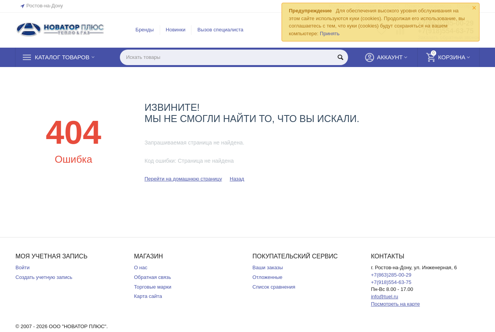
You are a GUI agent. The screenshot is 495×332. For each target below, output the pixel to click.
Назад (237, 179)
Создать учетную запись (43, 277)
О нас (140, 267)
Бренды (144, 30)
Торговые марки (152, 287)
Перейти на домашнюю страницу (183, 179)
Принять (330, 33)
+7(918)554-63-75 (391, 282)
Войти (22, 267)
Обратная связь (152, 277)
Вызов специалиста (220, 30)
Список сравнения (274, 287)
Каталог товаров (62, 57)
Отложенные (268, 277)
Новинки (176, 30)
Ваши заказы (268, 267)
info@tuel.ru (384, 296)
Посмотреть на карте (395, 304)
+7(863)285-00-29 (391, 275)
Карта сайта (148, 296)
